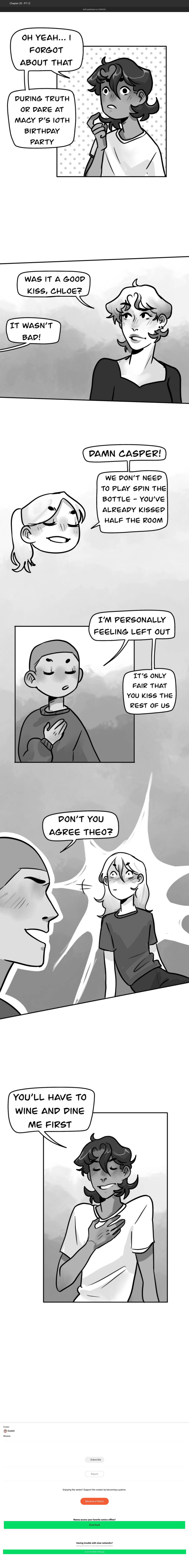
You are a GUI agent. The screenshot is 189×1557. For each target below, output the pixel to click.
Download (94, 1524)
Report (94, 1474)
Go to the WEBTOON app (94, 1552)
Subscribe (95, 1459)
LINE (73, 1449)
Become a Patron (94, 1501)
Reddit (116, 1449)
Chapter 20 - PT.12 (20, 3)
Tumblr (105, 1449)
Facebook (83, 1449)
